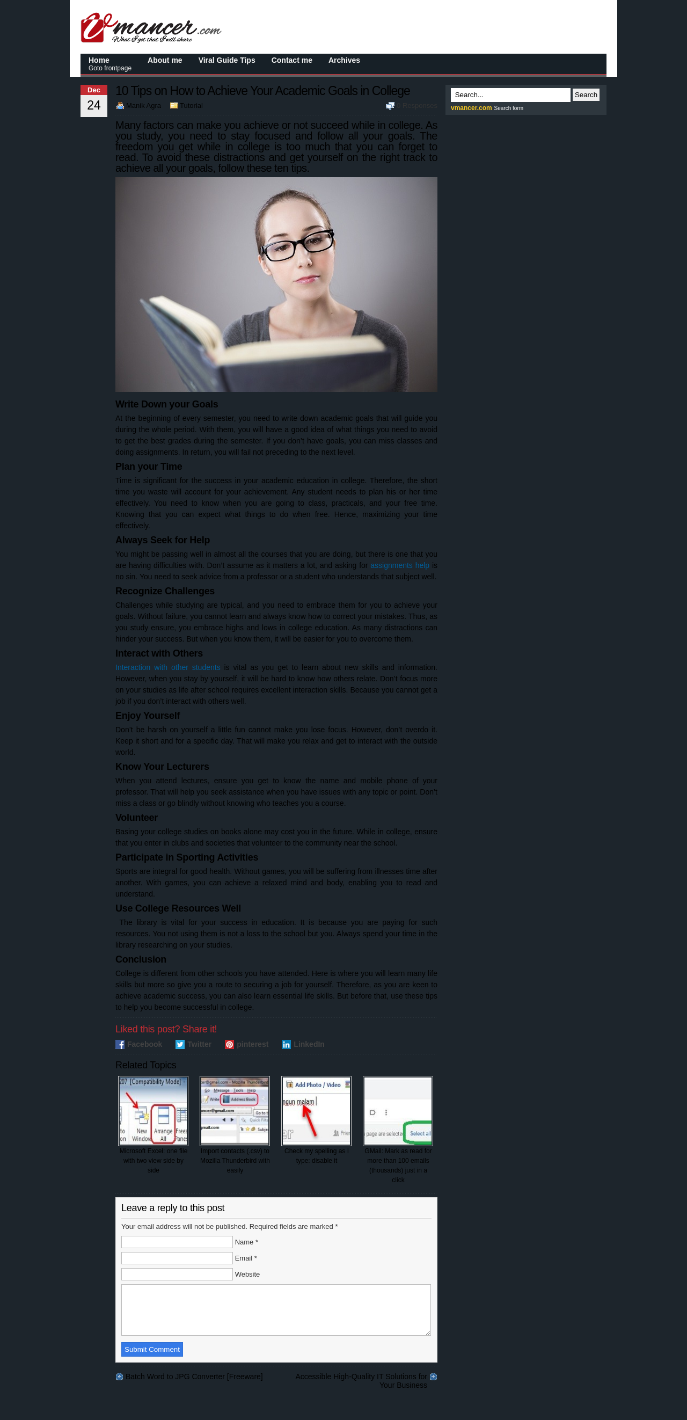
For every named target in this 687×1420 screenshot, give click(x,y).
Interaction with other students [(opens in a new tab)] (168, 667)
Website (247, 1274)
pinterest (252, 1044)
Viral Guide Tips (227, 60)
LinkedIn (309, 1044)
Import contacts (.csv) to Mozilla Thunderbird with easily (235, 1125)
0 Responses (417, 105)
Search (586, 95)
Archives (344, 60)
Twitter (199, 1044)
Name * (246, 1242)
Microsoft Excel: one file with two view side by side (153, 1125)
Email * (246, 1258)
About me (165, 60)
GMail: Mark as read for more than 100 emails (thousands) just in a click (398, 1130)
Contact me (292, 60)
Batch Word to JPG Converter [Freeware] (194, 1386)
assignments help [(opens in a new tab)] (399, 565)
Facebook (144, 1044)
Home (110, 64)
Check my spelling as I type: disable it (316, 1120)
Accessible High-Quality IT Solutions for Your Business (361, 1386)
